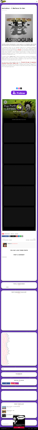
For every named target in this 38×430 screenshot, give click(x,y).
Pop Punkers (8, 428)
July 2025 (3, 343)
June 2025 (3, 344)
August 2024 (4, 354)
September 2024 (5, 353)
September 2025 (5, 341)
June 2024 (3, 356)
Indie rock (12, 233)
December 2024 (5, 350)
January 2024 (4, 362)
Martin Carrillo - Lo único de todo (13, 406)
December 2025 (5, 337)
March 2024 (4, 360)
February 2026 (4, 335)
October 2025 (4, 340)
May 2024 (3, 357)
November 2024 (4, 351)
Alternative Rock (7, 233)
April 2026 (4, 333)
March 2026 (4, 334)
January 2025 (4, 349)
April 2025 (4, 346)
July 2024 (3, 355)
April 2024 (4, 359)
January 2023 (4, 364)
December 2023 (5, 363)
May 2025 (3, 345)
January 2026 (4, 336)
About (32, 428)
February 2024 (4, 361)
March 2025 (4, 347)
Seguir (19, 427)
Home (2, 6)
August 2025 (4, 342)
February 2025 (4, 348)
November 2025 (4, 339)
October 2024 (4, 352)
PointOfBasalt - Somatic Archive (13, 414)
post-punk (5, 6)
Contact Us (35, 428)
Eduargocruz (15, 243)
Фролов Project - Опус (10, 410)
